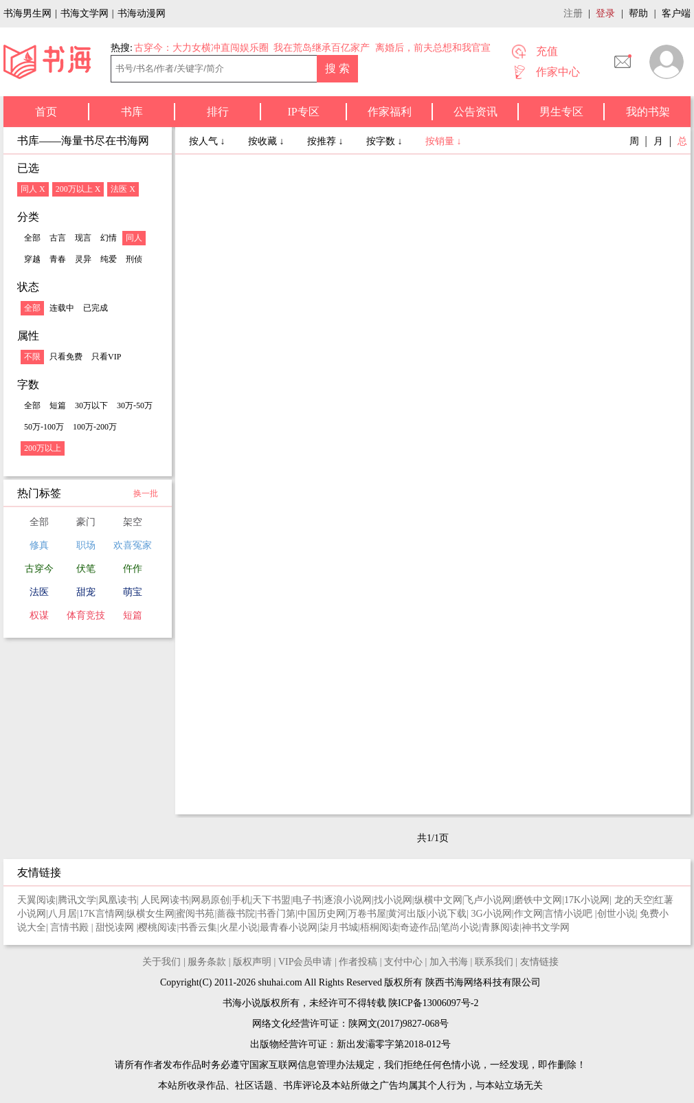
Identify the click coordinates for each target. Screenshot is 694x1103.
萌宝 (132, 592)
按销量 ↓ (443, 141)
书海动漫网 (141, 13)
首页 (46, 112)
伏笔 (86, 569)
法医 (39, 592)
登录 (605, 13)
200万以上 (42, 448)
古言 (57, 238)
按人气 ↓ (208, 141)
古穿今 (39, 569)
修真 (39, 545)
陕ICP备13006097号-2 (432, 1003)
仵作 (132, 569)
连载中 (61, 308)
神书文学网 (546, 927)
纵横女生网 (150, 914)
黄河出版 (407, 914)
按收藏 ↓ (267, 141)
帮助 (638, 13)
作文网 (528, 914)
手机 (241, 900)
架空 (132, 522)
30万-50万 (135, 405)
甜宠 (86, 592)
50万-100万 (44, 427)
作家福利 (390, 112)
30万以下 (91, 405)
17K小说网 (586, 900)
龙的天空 (633, 900)
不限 (32, 356)
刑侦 (134, 259)
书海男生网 (27, 13)
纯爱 (108, 259)
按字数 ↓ (385, 141)
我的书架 (648, 112)
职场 (86, 545)
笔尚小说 (459, 927)
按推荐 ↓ (326, 141)
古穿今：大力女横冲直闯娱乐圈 (201, 48)
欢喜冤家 (132, 545)
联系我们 (494, 962)
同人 (134, 238)
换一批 (145, 493)
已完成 (95, 308)
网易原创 (210, 900)
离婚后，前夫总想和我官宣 (433, 48)
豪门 (86, 522)
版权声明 (252, 962)
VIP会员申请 (305, 962)
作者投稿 (358, 962)
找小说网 (393, 900)
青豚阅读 (500, 927)
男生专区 (561, 112)
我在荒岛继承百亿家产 (321, 48)
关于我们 (161, 962)
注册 (573, 13)
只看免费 (65, 356)
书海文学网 (84, 13)
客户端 (676, 13)
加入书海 (448, 962)
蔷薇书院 (235, 914)
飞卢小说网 (488, 900)
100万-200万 (95, 427)
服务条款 (207, 962)
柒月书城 (339, 927)
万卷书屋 (367, 914)
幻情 (108, 238)
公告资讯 (475, 112)
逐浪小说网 (348, 900)
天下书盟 (271, 900)
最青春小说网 (288, 927)
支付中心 (403, 962)
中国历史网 (322, 914)
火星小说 (238, 927)
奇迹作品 (419, 927)
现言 (83, 238)
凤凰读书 (117, 900)
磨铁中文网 (538, 900)
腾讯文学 (77, 900)
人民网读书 (165, 900)
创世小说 (616, 914)
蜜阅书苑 (195, 914)
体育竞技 (86, 615)
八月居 (62, 914)
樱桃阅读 (157, 927)
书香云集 (198, 927)
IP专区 (303, 112)
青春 (57, 259)
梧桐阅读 (379, 927)
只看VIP (106, 356)
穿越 (32, 259)
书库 (132, 112)
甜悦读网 (116, 927)
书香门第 (276, 914)
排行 (218, 112)
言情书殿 (70, 927)
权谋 (39, 615)
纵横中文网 (438, 900)
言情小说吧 (569, 914)
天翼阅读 (36, 900)
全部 (32, 238)
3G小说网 (491, 914)
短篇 (57, 405)
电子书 (307, 900)
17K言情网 (101, 914)
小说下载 (447, 914)
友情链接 (539, 962)
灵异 (83, 259)
